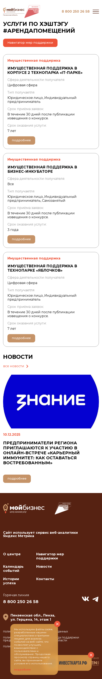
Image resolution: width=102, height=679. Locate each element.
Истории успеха (11, 581)
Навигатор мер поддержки (30, 42)
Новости (44, 567)
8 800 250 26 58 (76, 11)
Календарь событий (13, 569)
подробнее (21, 140)
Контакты (45, 579)
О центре (12, 554)
